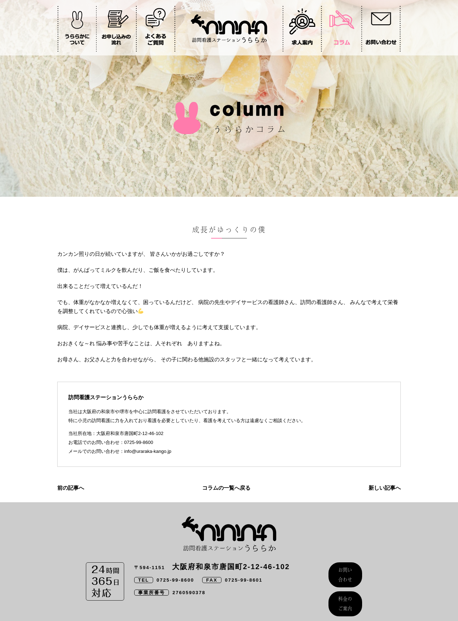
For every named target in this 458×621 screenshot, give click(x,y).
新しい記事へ (385, 488)
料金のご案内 (345, 590)
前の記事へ (70, 488)
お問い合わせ (345, 570)
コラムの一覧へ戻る (226, 488)
